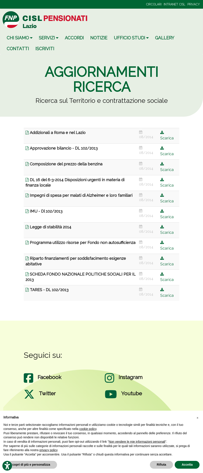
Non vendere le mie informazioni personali (137, 441)
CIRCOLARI (154, 4)
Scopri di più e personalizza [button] (30, 464)
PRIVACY (193, 4)
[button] (197, 417)
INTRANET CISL (174, 4)
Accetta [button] (187, 464)
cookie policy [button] (87, 429)
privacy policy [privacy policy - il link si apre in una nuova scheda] (48, 450)
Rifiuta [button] (161, 464)
